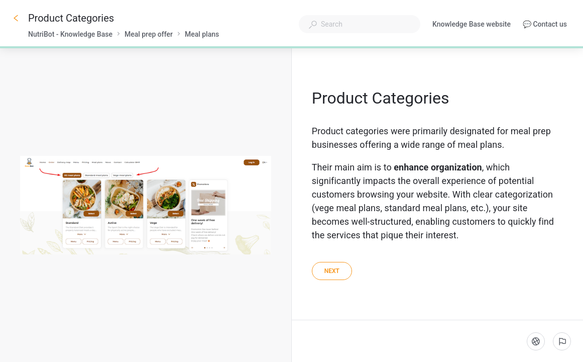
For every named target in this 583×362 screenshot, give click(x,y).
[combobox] (359, 24)
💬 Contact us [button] (545, 24)
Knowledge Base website (471, 25)
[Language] (536, 341)
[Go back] (16, 18)
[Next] (332, 271)
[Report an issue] (562, 341)
